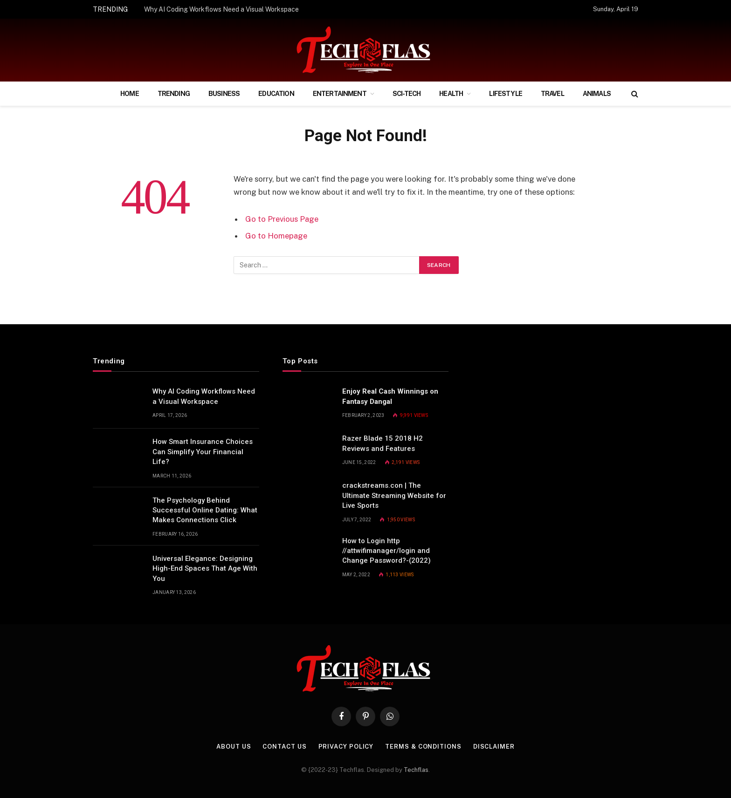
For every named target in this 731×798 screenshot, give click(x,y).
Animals (597, 93)
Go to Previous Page (281, 219)
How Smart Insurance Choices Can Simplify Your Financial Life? (202, 451)
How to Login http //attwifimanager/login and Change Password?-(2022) (386, 551)
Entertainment (339, 93)
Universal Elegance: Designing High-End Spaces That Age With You (204, 568)
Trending (174, 93)
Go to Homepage (276, 235)
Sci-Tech (407, 93)
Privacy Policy (346, 746)
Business (224, 93)
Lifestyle (505, 93)
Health (451, 93)
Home (129, 93)
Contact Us (284, 746)
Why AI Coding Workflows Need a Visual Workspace (221, 9)
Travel (552, 93)
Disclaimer (494, 746)
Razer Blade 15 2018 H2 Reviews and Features (382, 443)
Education (276, 93)
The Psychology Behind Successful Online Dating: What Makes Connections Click (204, 510)
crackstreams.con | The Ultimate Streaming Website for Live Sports (394, 495)
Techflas (416, 769)
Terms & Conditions (423, 746)
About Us (233, 746)
